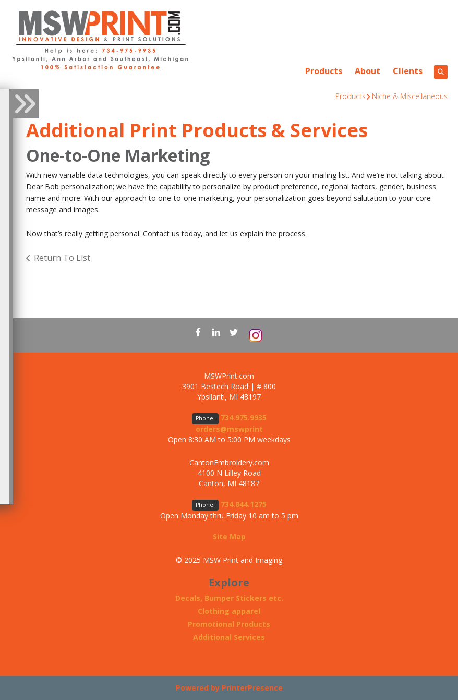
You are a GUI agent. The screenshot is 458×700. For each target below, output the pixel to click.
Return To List (62, 257)
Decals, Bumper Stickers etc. (229, 598)
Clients (408, 71)
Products (323, 71)
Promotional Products (229, 624)
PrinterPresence (252, 688)
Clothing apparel (229, 611)
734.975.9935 (244, 418)
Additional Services (229, 637)
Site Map (229, 536)
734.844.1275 (244, 504)
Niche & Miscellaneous (410, 96)
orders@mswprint (229, 429)
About (367, 71)
